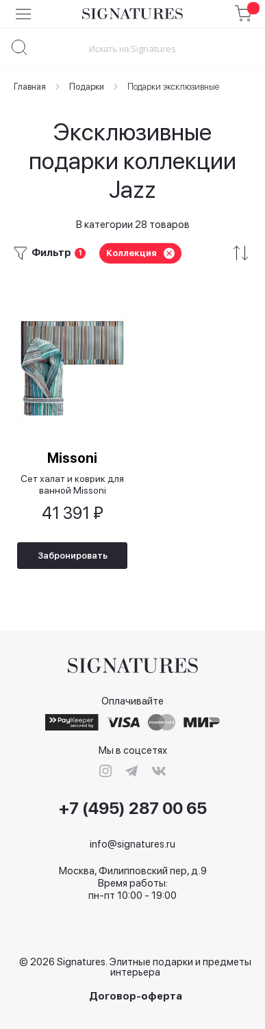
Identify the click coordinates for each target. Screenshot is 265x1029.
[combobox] (132, 48)
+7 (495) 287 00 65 (133, 808)
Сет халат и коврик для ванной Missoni (72, 484)
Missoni (72, 458)
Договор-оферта (135, 996)
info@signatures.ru (132, 844)
